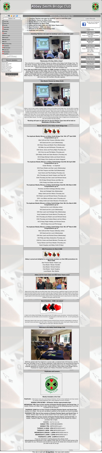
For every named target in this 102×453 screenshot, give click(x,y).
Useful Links (5, 49)
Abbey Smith (5, 23)
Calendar (4, 31)
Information (5, 37)
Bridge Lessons (6, 39)
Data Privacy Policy (6, 43)
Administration (5, 51)
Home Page (5, 21)
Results (4, 33)
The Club (4, 25)
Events (4, 41)
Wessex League (6, 35)
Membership (5, 29)
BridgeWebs (5, 53)
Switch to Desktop (11, 56)
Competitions (5, 45)
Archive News (5, 27)
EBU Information (6, 47)
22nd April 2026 (90, 67)
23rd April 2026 (90, 57)
